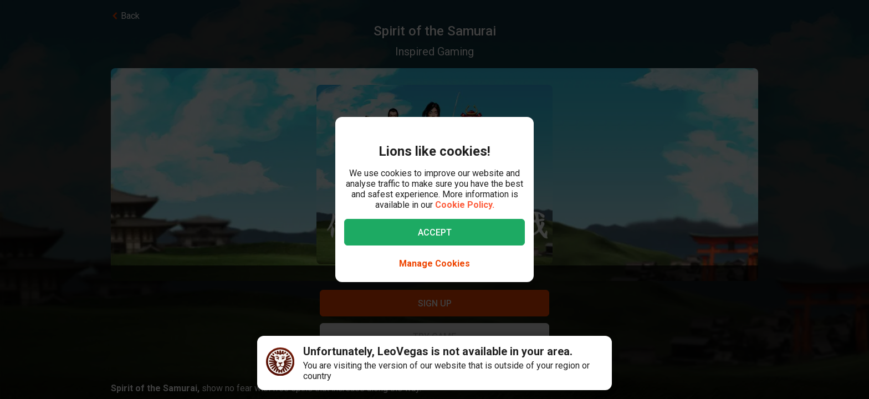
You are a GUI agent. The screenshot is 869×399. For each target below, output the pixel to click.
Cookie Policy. (464, 205)
